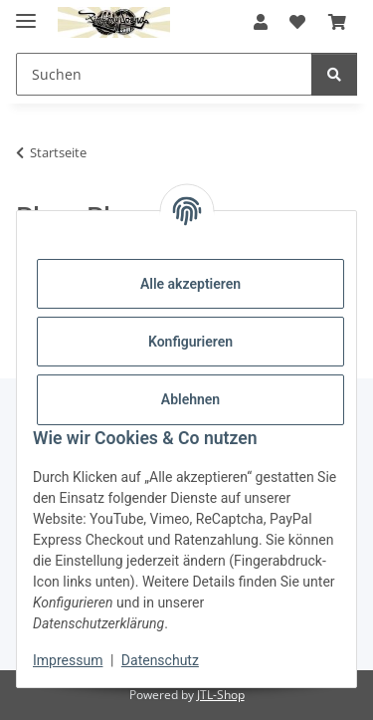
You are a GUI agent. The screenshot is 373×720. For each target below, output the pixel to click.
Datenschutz (160, 660)
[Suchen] (334, 74)
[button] (261, 22)
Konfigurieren (190, 342)
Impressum (67, 660)
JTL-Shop (221, 694)
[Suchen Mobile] (164, 74)
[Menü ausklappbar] (26, 12)
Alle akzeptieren (190, 284)
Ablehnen (190, 399)
